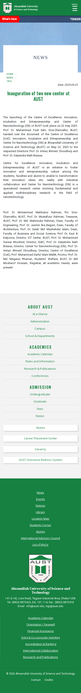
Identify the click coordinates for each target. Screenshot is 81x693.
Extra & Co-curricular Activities (40, 637)
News (40, 492)
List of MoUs (40, 545)
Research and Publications (40, 657)
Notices (40, 505)
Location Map (40, 519)
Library (40, 512)
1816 (9, 81)
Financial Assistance (40, 631)
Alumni (40, 532)
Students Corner (40, 525)
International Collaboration (40, 650)
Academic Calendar (40, 618)
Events (40, 499)
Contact (36, 680)
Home (9, 74)
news (9, 77)
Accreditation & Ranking (40, 644)
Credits (48, 680)
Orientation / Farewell (41, 624)
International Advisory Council (40, 538)
